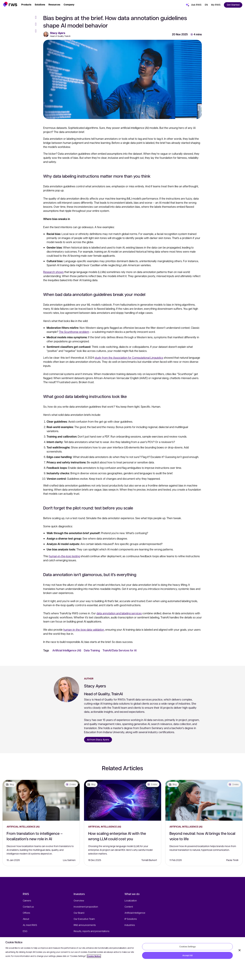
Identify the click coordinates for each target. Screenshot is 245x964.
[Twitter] (37, 24)
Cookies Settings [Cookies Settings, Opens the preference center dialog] (187, 946)
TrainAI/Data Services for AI (119, 650)
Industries (130, 924)
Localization (131, 900)
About (26, 918)
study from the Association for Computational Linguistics (129, 357)
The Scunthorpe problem (74, 332)
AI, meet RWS (30, 924)
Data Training (92, 650)
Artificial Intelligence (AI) (66, 650)
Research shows (53, 272)
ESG (25, 931)
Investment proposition (86, 906)
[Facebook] (37, 17)
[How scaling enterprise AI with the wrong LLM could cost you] (122, 800)
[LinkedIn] (37, 31)
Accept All (187, 955)
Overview (79, 900)
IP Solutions (131, 918)
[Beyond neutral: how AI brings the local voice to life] (203, 800)
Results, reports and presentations (91, 931)
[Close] (239, 950)
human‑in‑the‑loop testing (64, 556)
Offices (26, 912)
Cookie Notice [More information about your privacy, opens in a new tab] (94, 956)
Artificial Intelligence (135, 912)
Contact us (28, 906)
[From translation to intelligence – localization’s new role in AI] (41, 800)
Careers (27, 900)
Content (129, 906)
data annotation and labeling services (119, 613)
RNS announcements (85, 924)
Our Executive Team (84, 918)
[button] (10, 4)
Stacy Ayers (57, 33)
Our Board (79, 912)
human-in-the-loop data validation (83, 629)
